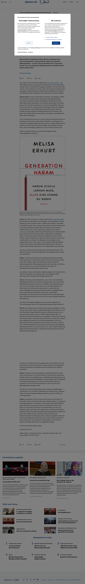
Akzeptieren (56, 43)
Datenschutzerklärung (22, 30)
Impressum (30, 52)
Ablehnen (29, 43)
